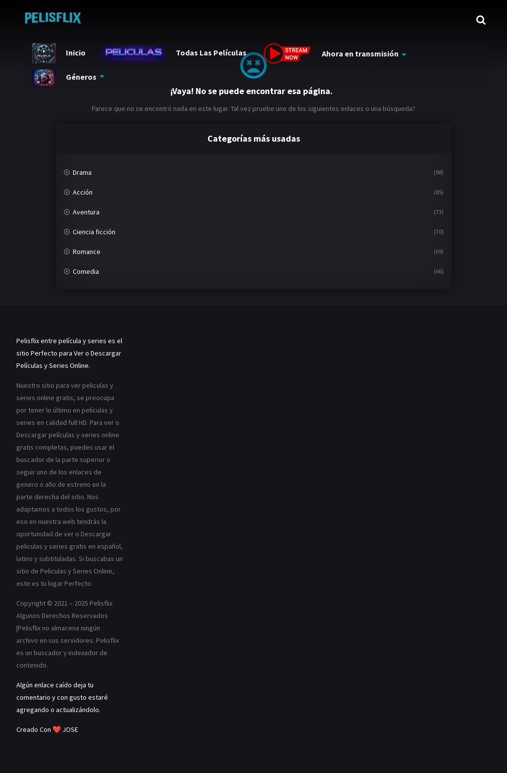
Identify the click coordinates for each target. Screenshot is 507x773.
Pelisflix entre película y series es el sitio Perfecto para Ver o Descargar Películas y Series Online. (69, 353)
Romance (87, 251)
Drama (82, 172)
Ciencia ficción (94, 231)
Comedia (86, 271)
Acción (83, 192)
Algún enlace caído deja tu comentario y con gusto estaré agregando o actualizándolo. (62, 697)
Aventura (86, 211)
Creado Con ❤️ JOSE (48, 729)
